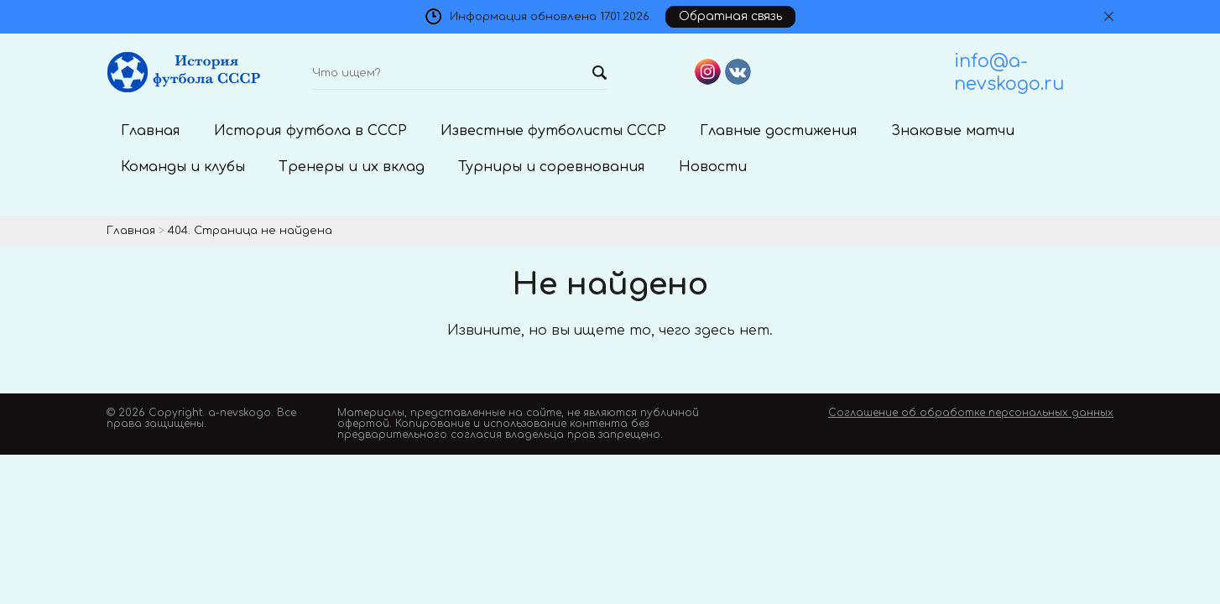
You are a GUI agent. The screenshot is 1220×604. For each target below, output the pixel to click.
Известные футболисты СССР (553, 130)
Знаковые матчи (952, 130)
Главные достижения (779, 130)
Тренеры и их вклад (352, 166)
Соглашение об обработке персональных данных (970, 413)
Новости (713, 166)
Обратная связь (730, 16)
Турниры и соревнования (551, 166)
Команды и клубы (183, 166)
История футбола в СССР (310, 130)
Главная (150, 130)
